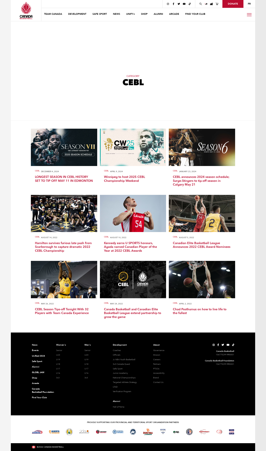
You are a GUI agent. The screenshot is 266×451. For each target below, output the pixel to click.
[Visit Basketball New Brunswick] (148, 432)
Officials (116, 355)
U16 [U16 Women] (58, 373)
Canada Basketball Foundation (40, 390)
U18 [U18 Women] (58, 364)
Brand (156, 377)
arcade (174, 14)
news (116, 14)
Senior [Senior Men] (87, 350)
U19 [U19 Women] (58, 359)
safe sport (99, 14)
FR (249, 3)
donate (233, 3)
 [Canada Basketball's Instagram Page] (168, 4)
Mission (156, 355)
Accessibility (159, 373)
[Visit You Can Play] (231, 431)
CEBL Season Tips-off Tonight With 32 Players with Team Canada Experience (62, 311)
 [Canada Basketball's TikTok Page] (190, 4)
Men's (87, 344)
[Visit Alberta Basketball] (54, 432)
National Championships (124, 377)
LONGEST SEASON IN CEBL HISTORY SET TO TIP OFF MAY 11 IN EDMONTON (64, 179)
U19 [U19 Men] (86, 359)
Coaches (117, 350)
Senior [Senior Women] (59, 350)
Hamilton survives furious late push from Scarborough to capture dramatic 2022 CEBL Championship (63, 247)
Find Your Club (39, 397)
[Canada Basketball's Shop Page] (217, 4)
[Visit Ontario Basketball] (101, 432)
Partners (156, 364)
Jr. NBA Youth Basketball (124, 359)
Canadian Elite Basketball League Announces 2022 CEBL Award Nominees (201, 245)
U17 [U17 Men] (86, 368)
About (156, 344)
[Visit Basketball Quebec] (118, 432)
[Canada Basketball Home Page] (26, 10)
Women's (61, 344)
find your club (195, 14)
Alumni (35, 366)
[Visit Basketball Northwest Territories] (133, 431)
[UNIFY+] (206, 4)
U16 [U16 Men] (86, 373)
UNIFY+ (130, 14)
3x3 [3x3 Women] (58, 377)
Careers (156, 359)
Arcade (35, 383)
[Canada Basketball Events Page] (211, 4)
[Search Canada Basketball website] (200, 4)
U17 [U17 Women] (58, 368)
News (34, 344)
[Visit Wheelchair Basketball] (219, 431)
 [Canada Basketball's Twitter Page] (179, 4)
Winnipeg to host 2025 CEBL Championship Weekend (124, 179)
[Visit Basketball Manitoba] (84, 432)
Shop (34, 377)
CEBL (37, 171)
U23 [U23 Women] (58, 355)
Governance (158, 350)
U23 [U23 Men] (86, 355)
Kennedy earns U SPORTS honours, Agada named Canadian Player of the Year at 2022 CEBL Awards (130, 247)
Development (120, 344)
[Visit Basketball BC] (37, 432)
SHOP (144, 14)
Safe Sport (37, 361)
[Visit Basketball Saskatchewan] (69, 432)
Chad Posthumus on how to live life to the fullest (199, 311)
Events (35, 350)
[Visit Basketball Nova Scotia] (163, 431)
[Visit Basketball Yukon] (204, 431)
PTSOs (156, 368)
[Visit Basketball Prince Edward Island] (176, 432)
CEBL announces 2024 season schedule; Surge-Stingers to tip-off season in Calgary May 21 (201, 181)
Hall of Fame (118, 407)
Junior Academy (120, 373)
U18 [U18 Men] (86, 364)
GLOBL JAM (38, 372)
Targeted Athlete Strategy (125, 382)
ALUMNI (158, 14)
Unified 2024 (38, 355)
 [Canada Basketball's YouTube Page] (184, 4)
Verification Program (122, 391)
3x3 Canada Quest (121, 364)
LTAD (115, 386)
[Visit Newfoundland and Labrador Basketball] (189, 431)
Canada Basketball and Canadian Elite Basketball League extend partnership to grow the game (132, 313)
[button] (53, 14)
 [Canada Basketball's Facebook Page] (173, 4)
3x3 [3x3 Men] (86, 377)
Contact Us (158, 382)
